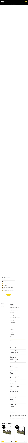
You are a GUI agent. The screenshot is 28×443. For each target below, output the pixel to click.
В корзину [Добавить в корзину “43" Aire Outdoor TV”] (3, 441)
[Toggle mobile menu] (26, 1)
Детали (12, 441)
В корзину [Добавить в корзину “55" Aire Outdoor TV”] (16, 441)
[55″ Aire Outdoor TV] (20, 430)
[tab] (4, 303)
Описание (2, 303)
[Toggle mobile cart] (25, 1)
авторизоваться (22, 418)
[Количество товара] (3, 294)
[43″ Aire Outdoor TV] (7, 430)
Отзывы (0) (2, 306)
